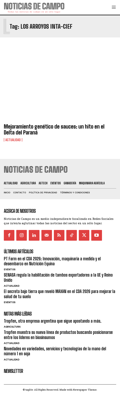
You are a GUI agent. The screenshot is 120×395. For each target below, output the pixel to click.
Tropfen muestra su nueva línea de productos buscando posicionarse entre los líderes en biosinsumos (58, 335)
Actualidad (13, 140)
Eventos (10, 269)
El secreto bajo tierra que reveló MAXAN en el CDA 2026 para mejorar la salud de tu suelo (59, 294)
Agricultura (12, 326)
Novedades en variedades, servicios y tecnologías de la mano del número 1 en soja (55, 351)
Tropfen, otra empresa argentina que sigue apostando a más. (52, 321)
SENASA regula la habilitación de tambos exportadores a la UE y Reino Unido (58, 277)
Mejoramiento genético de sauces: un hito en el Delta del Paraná (54, 129)
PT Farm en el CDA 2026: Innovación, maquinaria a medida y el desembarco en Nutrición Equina (52, 261)
